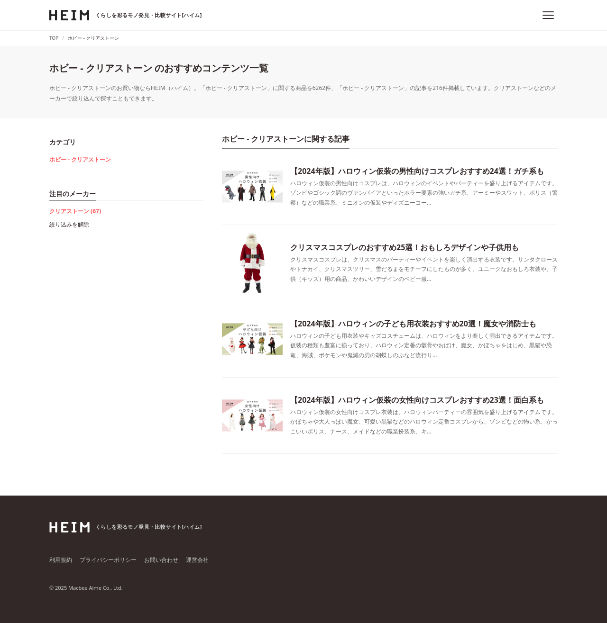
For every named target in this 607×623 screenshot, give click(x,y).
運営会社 (197, 560)
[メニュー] (548, 15)
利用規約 (60, 560)
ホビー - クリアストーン (80, 159)
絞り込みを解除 (69, 224)
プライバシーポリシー (108, 560)
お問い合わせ (161, 560)
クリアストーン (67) (75, 211)
